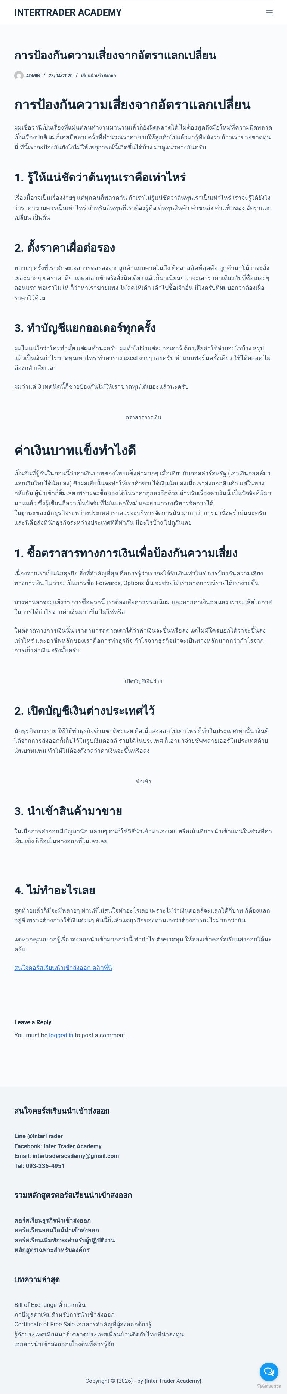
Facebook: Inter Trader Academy (58, 1146)
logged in (61, 1035)
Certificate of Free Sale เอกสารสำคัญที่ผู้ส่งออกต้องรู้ (83, 1324)
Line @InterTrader (38, 1136)
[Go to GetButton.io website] (269, 1386)
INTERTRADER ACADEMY (67, 12)
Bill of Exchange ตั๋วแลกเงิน (49, 1304)
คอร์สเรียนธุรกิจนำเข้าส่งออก (52, 1220)
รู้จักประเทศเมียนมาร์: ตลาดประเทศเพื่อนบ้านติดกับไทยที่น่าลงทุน (99, 1334)
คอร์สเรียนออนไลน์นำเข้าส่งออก (56, 1230)
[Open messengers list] (269, 1372)
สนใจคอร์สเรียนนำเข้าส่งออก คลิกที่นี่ (63, 967)
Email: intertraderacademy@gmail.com (66, 1155)
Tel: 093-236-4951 (39, 1166)
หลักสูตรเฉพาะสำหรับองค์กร (52, 1250)
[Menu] (269, 12)
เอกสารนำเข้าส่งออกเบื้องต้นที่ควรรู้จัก (64, 1344)
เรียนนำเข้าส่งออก (98, 75)
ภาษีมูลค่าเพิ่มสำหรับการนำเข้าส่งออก (64, 1314)
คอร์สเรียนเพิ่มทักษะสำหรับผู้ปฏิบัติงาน (64, 1240)
